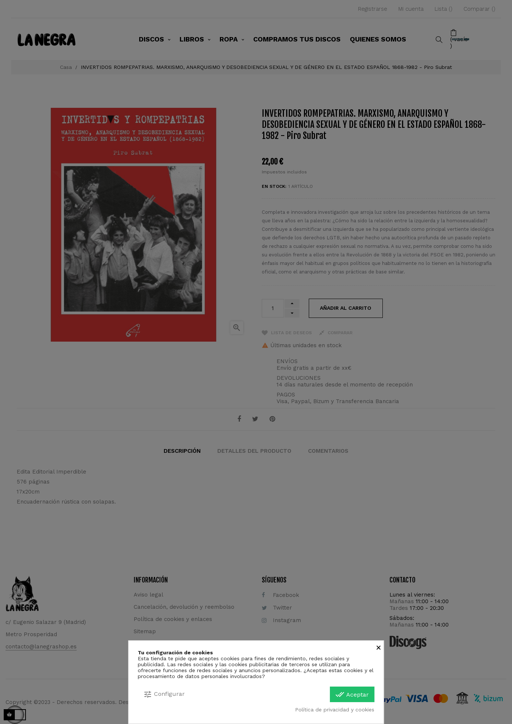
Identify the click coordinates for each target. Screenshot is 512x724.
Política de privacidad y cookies (334, 710)
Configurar (164, 694)
